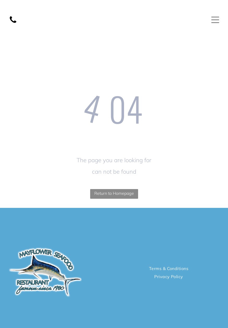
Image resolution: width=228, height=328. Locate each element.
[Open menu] (215, 20)
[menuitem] (169, 268)
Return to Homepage (114, 193)
